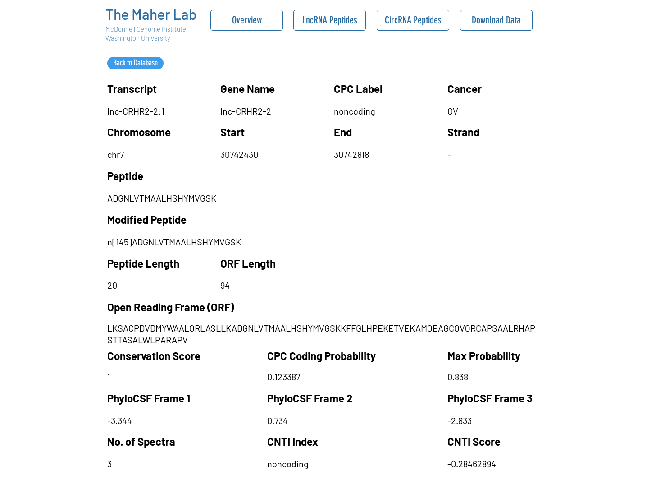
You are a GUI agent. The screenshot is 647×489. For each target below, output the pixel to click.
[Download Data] (496, 20)
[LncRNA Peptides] (329, 20)
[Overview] (246, 20)
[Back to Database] (135, 63)
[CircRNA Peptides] (413, 20)
